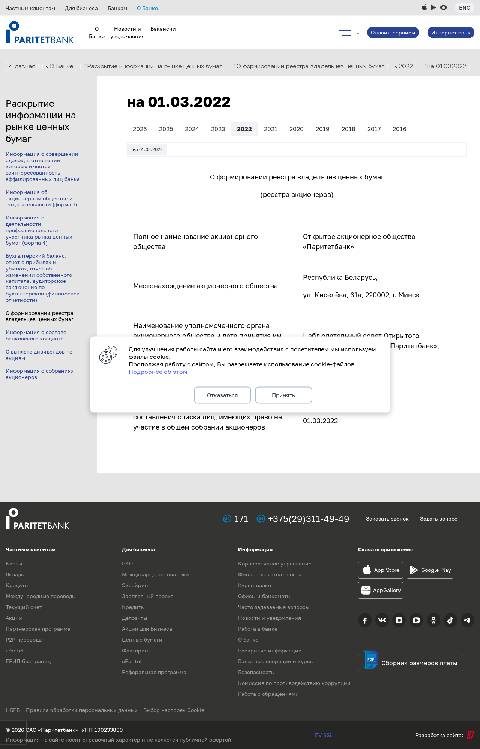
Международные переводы (41, 596)
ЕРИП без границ (28, 661)
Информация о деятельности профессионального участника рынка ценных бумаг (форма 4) (39, 246)
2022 (424, 66)
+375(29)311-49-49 (309, 518)
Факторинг (136, 650)
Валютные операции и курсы (276, 661)
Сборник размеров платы (419, 663)
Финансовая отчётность (269, 574)
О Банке (147, 8)
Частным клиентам (30, 8)
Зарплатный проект (147, 596)
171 (241, 518)
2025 (166, 145)
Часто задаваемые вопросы (273, 607)
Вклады (15, 574)
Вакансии (163, 28)
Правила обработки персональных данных (83, 710)
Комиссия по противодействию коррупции (294, 683)
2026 (140, 145)
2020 (297, 145)
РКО (127, 563)
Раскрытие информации (270, 650)
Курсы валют (255, 585)
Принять (283, 395)
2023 (218, 145)
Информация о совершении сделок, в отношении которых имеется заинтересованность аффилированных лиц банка (43, 182)
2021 (271, 145)
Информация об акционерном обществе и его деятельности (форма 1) (41, 214)
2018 (349, 145)
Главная (24, 66)
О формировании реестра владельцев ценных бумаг (323, 66)
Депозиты (134, 618)
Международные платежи (155, 574)
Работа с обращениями (268, 694)
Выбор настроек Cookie (177, 710)
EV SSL (324, 735)
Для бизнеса (81, 8)
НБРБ (13, 710)
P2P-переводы (24, 639)
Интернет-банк (451, 32)
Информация (255, 549)
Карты (14, 563)
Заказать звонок (387, 518)
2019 (323, 145)
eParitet (132, 661)
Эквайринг (136, 585)
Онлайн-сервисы (393, 32)
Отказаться (222, 395)
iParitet (15, 650)
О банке (248, 639)
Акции (14, 618)
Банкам (117, 8)
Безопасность (256, 672)
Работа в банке (258, 628)
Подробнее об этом (158, 370)
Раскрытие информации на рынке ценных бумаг (159, 66)
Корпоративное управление (275, 563)
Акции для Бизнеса (147, 628)
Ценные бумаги (142, 639)
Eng (464, 7)
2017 (374, 145)
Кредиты (17, 585)
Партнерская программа (38, 628)
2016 (399, 145)
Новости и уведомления (269, 618)
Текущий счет (24, 607)
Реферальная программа (154, 672)
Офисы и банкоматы (264, 596)
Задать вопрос (439, 518)
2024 (192, 145)
